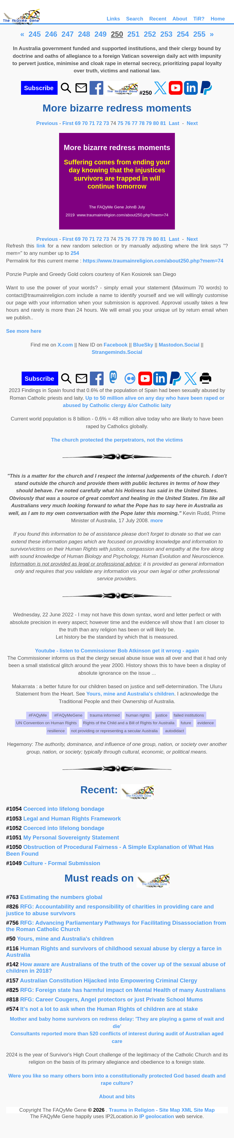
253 (166, 34)
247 (68, 34)
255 (199, 34)
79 (149, 123)
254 (183, 34)
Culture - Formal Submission (61, 863)
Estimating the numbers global (61, 897)
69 (78, 123)
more (157, 520)
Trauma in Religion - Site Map (145, 1110)
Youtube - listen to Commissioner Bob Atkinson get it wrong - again (117, 651)
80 (156, 123)
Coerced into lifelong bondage (64, 809)
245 (35, 34)
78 (142, 123)
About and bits (117, 1096)
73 (106, 123)
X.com (65, 345)
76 (127, 123)
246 (51, 34)
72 (99, 123)
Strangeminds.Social (117, 352)
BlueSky (143, 345)
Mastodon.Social (179, 345)
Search (134, 19)
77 (135, 123)
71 (92, 123)
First (68, 123)
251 (133, 34)
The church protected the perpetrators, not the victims (117, 440)
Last (175, 123)
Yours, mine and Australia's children (130, 694)
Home (218, 19)
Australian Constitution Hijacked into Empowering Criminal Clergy (108, 980)
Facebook (115, 345)
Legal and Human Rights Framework (72, 818)
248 (84, 34)
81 (163, 123)
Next (192, 123)
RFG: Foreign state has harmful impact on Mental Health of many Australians (123, 990)
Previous (47, 123)
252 (150, 34)
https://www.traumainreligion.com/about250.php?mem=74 (153, 261)
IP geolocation (156, 1116)
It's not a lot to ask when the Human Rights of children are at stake (109, 1009)
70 (85, 123)
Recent (157, 19)
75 (120, 123)
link (41, 246)
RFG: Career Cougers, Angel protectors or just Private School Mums (111, 999)
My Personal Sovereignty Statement (71, 837)
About (179, 19)
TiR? (198, 19)
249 (100, 34)
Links (113, 19)
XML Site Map (198, 1110)
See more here (23, 331)
